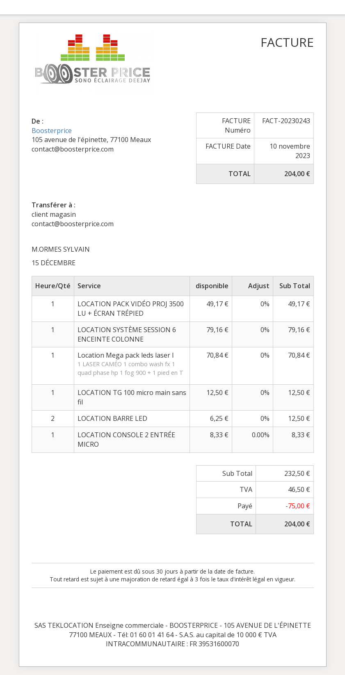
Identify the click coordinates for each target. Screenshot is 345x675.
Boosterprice (52, 130)
